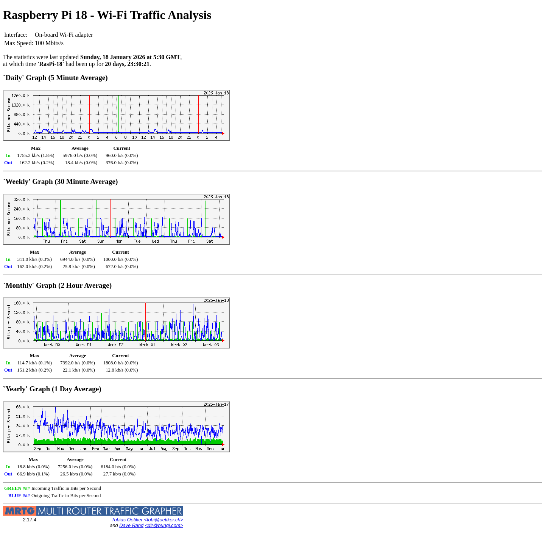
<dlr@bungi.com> (164, 525)
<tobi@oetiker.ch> (163, 519)
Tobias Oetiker (127, 519)
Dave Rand (131, 525)
